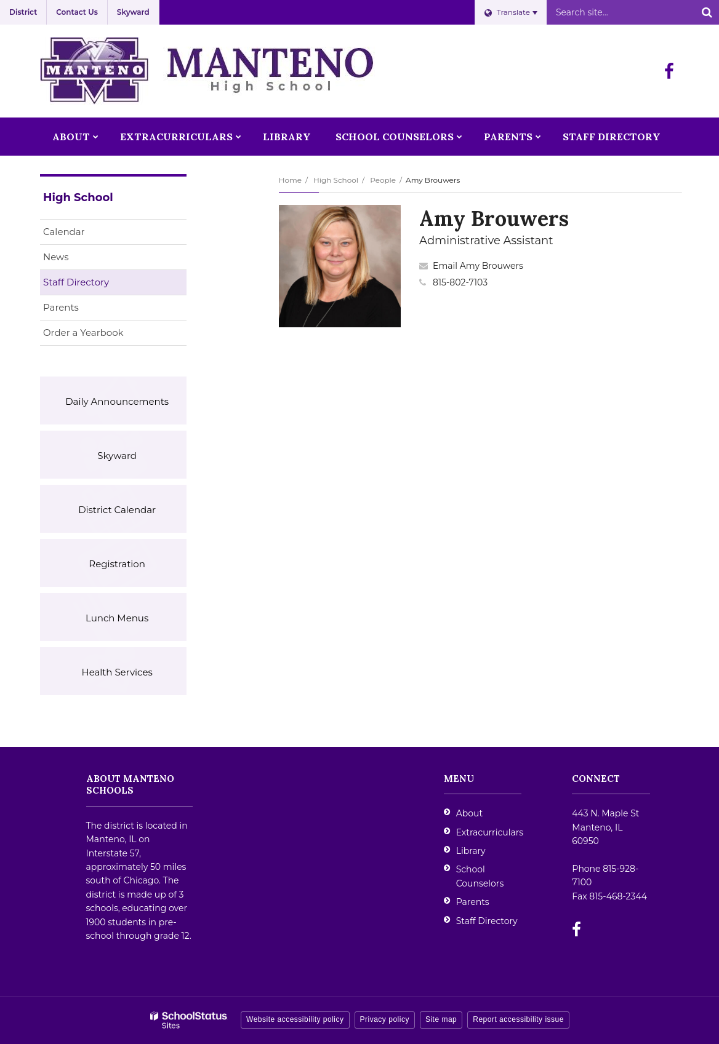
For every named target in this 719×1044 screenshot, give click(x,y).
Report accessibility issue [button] (518, 1019)
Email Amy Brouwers (478, 265)
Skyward (133, 12)
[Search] (706, 12)
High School (335, 180)
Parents (61, 307)
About (469, 813)
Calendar (64, 231)
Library (471, 850)
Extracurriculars (489, 832)
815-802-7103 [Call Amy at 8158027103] (460, 282)
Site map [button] (441, 1019)
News (56, 257)
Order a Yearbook (103, 335)
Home (290, 180)
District (23, 12)
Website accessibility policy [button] (295, 1019)
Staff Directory (76, 282)
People (383, 180)
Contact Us (77, 12)
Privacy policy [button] (384, 1019)
